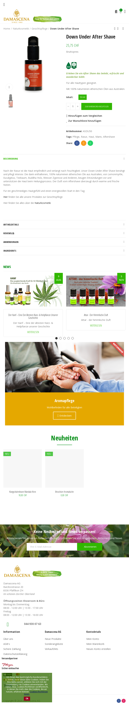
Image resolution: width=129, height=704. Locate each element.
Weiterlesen (33, 332)
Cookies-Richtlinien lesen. (36, 693)
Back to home (119, 28)
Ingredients (9, 250)
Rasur (84, 136)
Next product (123, 28)
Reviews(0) (8, 233)
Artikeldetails (11, 224)
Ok (27, 698)
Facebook (77, 143)
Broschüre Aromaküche (64, 491)
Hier (5, 196)
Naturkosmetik (43, 202)
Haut (91, 136)
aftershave (109, 136)
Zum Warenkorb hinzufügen (97, 106)
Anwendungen (10, 242)
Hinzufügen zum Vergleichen (85, 115)
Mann (98, 136)
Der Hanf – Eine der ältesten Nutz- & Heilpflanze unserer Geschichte (33, 316)
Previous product (114, 28)
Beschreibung (10, 158)
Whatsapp (90, 143)
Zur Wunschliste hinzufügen (84, 120)
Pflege (76, 136)
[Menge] (73, 106)
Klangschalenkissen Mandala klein (22, 491)
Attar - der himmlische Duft (96, 315)
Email (83, 143)
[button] (56, 338)
